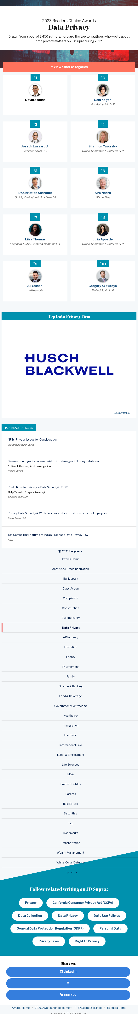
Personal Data (110, 928)
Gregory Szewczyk (103, 286)
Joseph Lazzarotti (35, 146)
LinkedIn (68, 972)
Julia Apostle (103, 239)
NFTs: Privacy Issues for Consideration (33, 439)
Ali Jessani (35, 286)
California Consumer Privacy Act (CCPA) (83, 903)
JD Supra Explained (90, 1007)
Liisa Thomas (35, 239)
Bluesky (68, 995)
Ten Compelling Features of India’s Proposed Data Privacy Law (48, 534)
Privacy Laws (49, 941)
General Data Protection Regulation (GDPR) (50, 928)
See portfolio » (122, 412)
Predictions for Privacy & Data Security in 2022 (38, 487)
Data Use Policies (107, 916)
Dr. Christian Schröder (35, 193)
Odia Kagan (103, 100)
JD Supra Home (116, 1007)
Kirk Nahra (103, 193)
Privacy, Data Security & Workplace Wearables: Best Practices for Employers (57, 513)
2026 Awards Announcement (53, 1007)
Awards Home (21, 1007)
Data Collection (30, 916)
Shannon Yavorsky (103, 146)
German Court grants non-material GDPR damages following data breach (54, 461)
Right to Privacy (87, 941)
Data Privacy (68, 916)
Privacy (31, 903)
